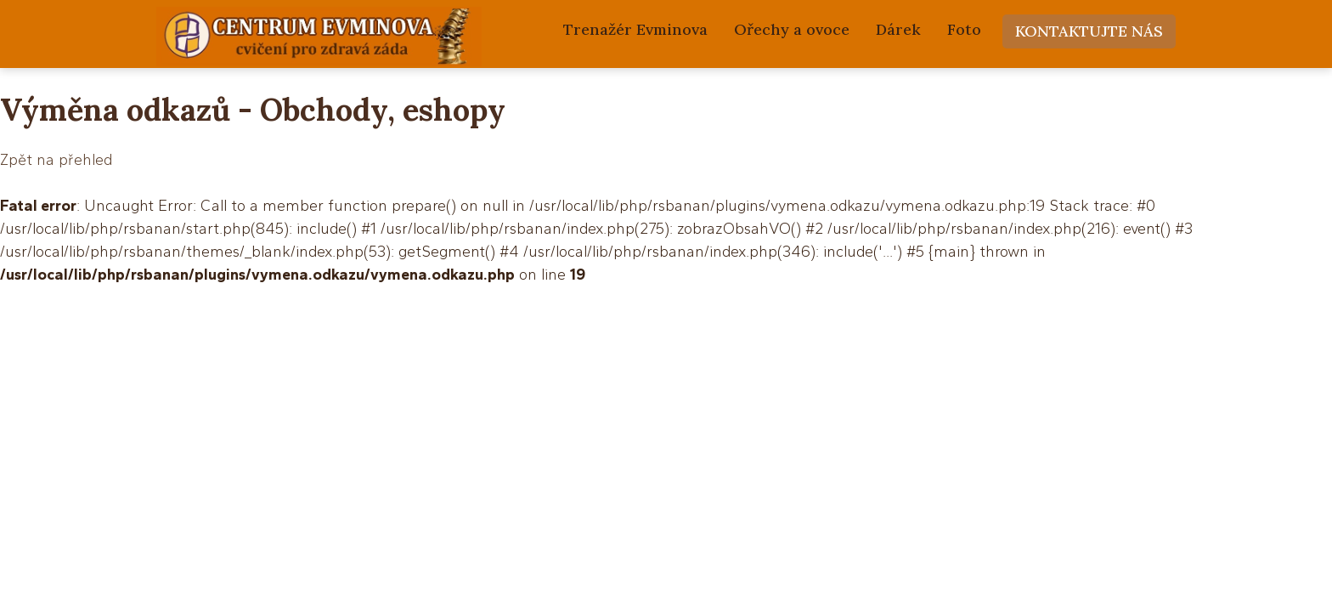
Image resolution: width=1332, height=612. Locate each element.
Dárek (898, 29)
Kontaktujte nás (1089, 31)
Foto (964, 29)
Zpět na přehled (56, 159)
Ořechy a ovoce (791, 29)
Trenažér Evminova (635, 29)
